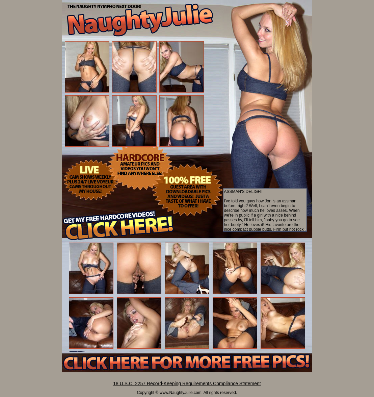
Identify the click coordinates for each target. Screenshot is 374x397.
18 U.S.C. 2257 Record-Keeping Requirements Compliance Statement (187, 383)
